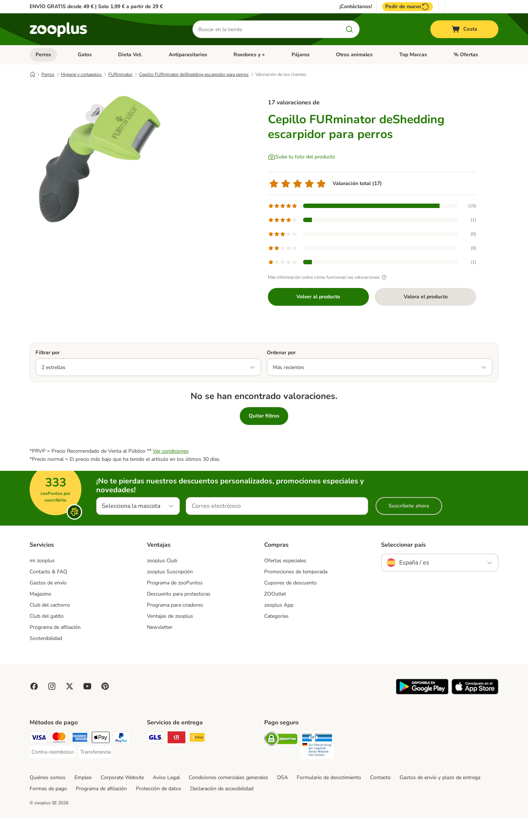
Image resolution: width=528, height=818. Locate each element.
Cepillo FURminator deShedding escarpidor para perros (194, 74)
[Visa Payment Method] (38, 738)
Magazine (40, 593)
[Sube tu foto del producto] (301, 157)
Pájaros (301, 54)
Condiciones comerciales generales (228, 777)
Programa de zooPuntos (175, 582)
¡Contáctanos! (355, 6)
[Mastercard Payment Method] (59, 738)
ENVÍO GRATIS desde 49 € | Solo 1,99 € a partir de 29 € (96, 6)
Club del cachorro (50, 605)
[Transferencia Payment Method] (95, 752)
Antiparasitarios (188, 54)
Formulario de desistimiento (329, 777)
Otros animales (354, 54)
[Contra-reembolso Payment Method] (52, 752)
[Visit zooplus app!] (422, 692)
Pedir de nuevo (407, 6)
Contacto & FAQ (48, 571)
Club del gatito (47, 616)
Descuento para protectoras (179, 593)
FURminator (120, 74)
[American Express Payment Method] (80, 738)
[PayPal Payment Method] (121, 738)
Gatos (85, 54)
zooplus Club (162, 560)
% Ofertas (466, 54)
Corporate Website (122, 777)
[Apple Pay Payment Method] (101, 738)
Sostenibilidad (46, 638)
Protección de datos (158, 788)
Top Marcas (413, 54)
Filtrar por (48, 352)
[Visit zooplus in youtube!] (87, 686)
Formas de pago (48, 788)
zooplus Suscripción (170, 571)
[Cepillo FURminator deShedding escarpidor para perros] (100, 160)
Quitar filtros (264, 415)
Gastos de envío (48, 582)
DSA (282, 777)
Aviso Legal (166, 777)
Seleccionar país (403, 545)
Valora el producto (426, 296)
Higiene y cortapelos (81, 74)
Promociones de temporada (295, 571)
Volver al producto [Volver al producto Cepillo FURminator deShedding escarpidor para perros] (318, 296)
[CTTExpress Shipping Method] (176, 738)
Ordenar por (281, 352)
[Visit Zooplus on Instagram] (51, 686)
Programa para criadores (175, 605)
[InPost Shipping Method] (197, 738)
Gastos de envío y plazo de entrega (440, 777)
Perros (43, 54)
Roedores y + (249, 54)
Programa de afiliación (55, 627)
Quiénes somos (47, 777)
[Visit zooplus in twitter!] (69, 686)
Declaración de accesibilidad (221, 788)
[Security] (280, 740)
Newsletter (159, 627)
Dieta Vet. (130, 54)
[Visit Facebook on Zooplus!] (34, 686)
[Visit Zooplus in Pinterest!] (105, 686)
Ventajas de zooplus (170, 616)
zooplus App (278, 605)
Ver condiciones (171, 451)
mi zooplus (42, 560)
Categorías (276, 616)
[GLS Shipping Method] (156, 738)
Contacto (380, 777)
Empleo (83, 777)
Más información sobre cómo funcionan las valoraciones (328, 277)
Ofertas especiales (285, 560)
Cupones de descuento (290, 582)
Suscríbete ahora (409, 505)
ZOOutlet (275, 593)
